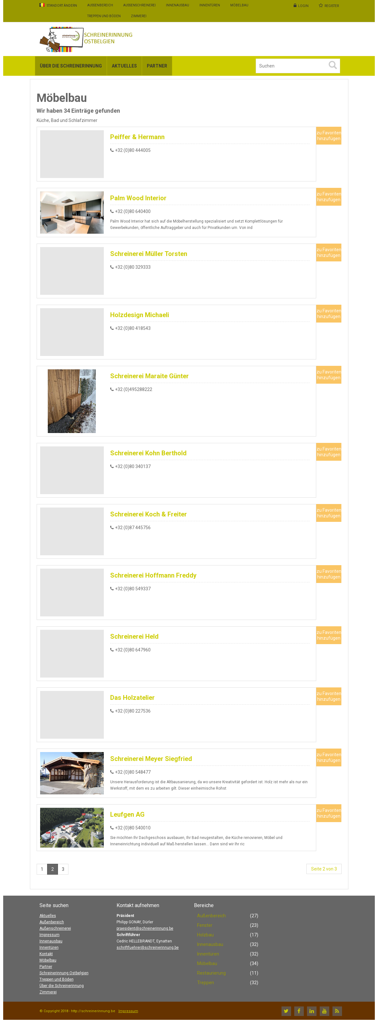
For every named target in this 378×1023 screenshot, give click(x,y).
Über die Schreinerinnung (61, 986)
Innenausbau (50, 941)
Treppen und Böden (56, 979)
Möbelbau (47, 960)
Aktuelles (47, 915)
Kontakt (46, 954)
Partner (45, 966)
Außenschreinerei (55, 928)
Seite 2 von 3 (324, 868)
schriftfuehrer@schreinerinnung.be (148, 947)
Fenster (204, 925)
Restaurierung (211, 973)
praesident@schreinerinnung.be (145, 928)
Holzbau (205, 934)
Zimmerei (48, 992)
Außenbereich (51, 922)
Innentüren (49, 947)
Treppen (205, 982)
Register (332, 6)
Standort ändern (58, 5)
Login (303, 6)
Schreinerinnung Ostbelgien (64, 973)
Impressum (49, 935)
